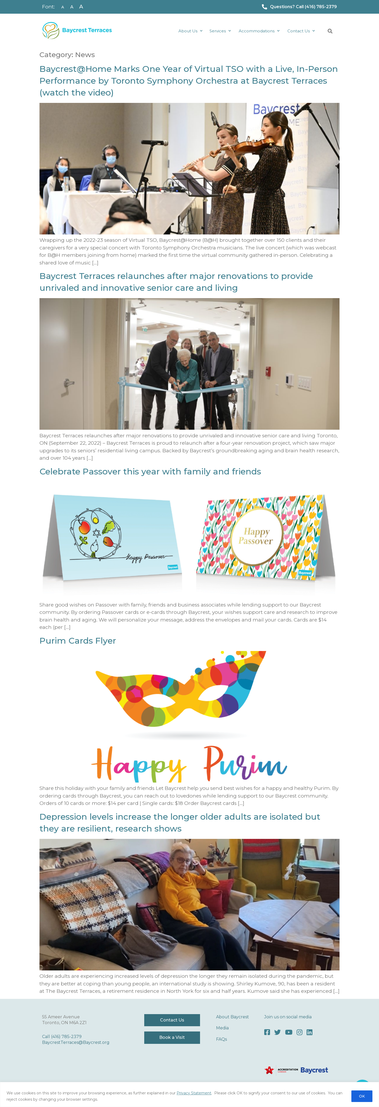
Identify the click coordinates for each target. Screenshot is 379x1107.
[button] (330, 31)
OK (362, 1096)
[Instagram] (299, 1032)
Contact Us (301, 31)
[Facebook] (267, 1032)
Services (220, 31)
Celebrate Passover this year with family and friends (150, 471)
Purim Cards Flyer (77, 640)
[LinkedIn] (309, 1032)
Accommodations (259, 31)
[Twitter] (277, 1032)
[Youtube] (288, 1032)
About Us (190, 31)
